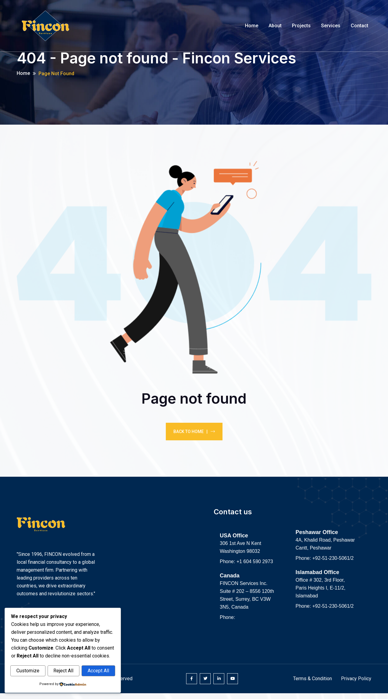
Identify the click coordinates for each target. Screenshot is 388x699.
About (275, 26)
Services (330, 26)
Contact (359, 26)
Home (251, 26)
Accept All (98, 671)
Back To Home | (194, 437)
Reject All (63, 671)
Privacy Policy (356, 684)
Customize (27, 671)
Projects (301, 26)
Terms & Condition (312, 684)
